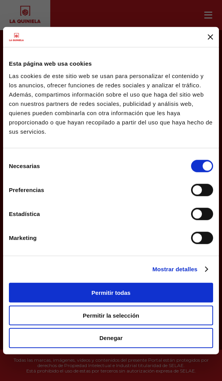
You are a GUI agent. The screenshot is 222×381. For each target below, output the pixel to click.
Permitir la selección (111, 315)
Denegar (111, 338)
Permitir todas (111, 292)
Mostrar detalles (175, 269)
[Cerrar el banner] (210, 37)
